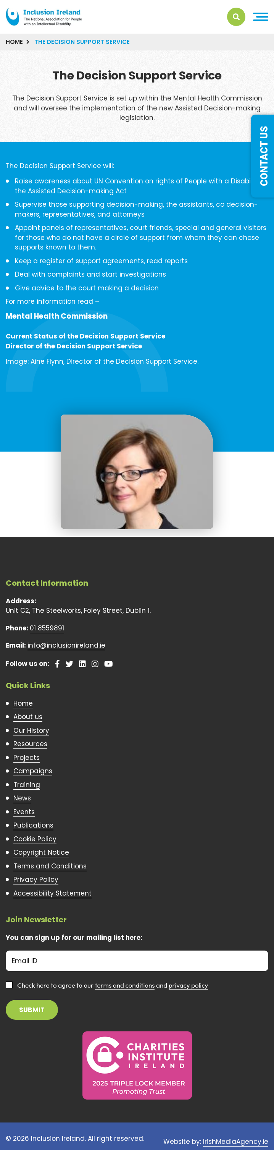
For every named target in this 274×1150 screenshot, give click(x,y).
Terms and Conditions (50, 866)
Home (14, 42)
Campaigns (32, 771)
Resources (30, 743)
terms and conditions (125, 985)
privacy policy (188, 985)
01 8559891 (47, 628)
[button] (260, 17)
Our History (31, 730)
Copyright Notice (41, 852)
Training (26, 784)
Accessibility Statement (52, 893)
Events (24, 811)
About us (27, 716)
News (22, 798)
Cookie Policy (34, 839)
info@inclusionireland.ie (66, 645)
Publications (33, 825)
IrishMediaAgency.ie (235, 1141)
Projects (26, 757)
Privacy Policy (35, 879)
